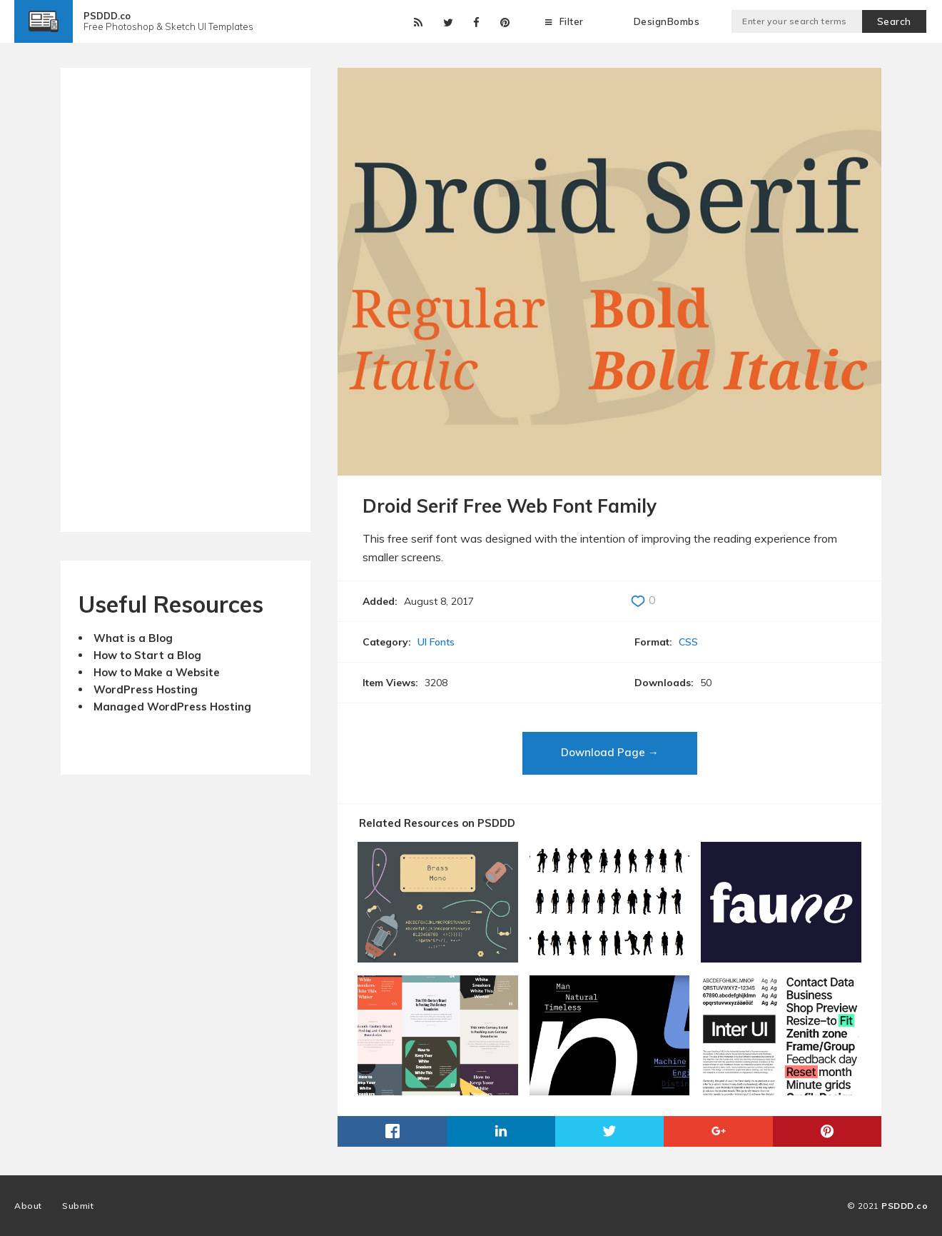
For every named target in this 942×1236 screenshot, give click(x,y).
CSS (688, 641)
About (28, 1205)
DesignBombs (667, 21)
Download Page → (610, 752)
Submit (77, 1205)
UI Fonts (436, 641)
